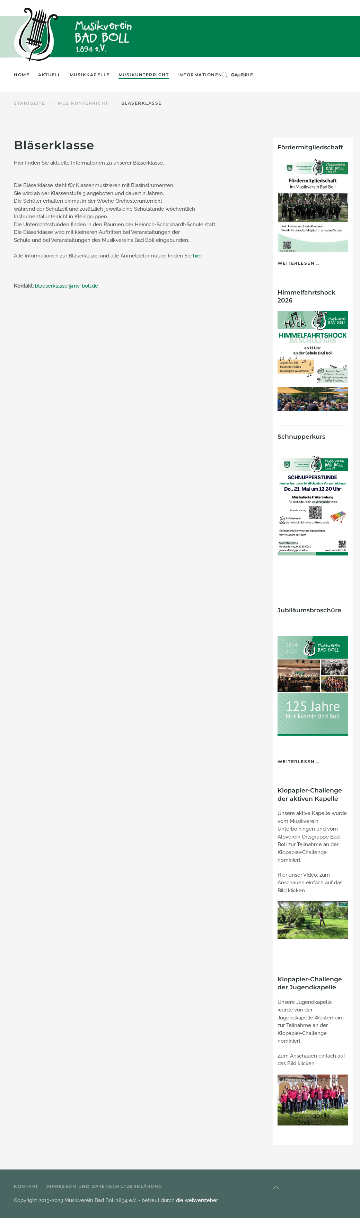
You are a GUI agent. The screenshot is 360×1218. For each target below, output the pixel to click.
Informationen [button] (199, 74)
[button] (276, 1187)
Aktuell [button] (49, 74)
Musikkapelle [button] (90, 74)
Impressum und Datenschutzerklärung (103, 1186)
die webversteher (197, 1200)
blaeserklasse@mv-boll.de (66, 286)
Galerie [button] (242, 74)
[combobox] (287, 75)
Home (21, 74)
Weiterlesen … (299, 263)
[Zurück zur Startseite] (38, 34)
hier (197, 256)
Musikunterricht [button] (143, 74)
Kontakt (26, 1186)
